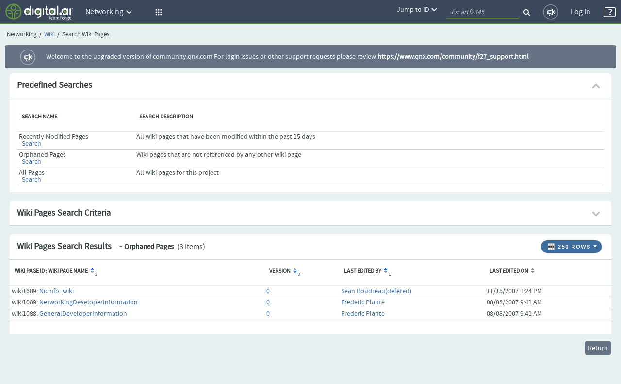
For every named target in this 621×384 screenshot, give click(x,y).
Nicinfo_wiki (56, 291)
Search (31, 143)
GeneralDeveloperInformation (83, 313)
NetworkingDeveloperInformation (88, 302)
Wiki (49, 35)
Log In (580, 12)
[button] (157, 12)
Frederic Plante (363, 302)
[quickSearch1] (482, 12)
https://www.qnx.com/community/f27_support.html (453, 56)
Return (598, 348)
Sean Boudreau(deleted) (376, 291)
